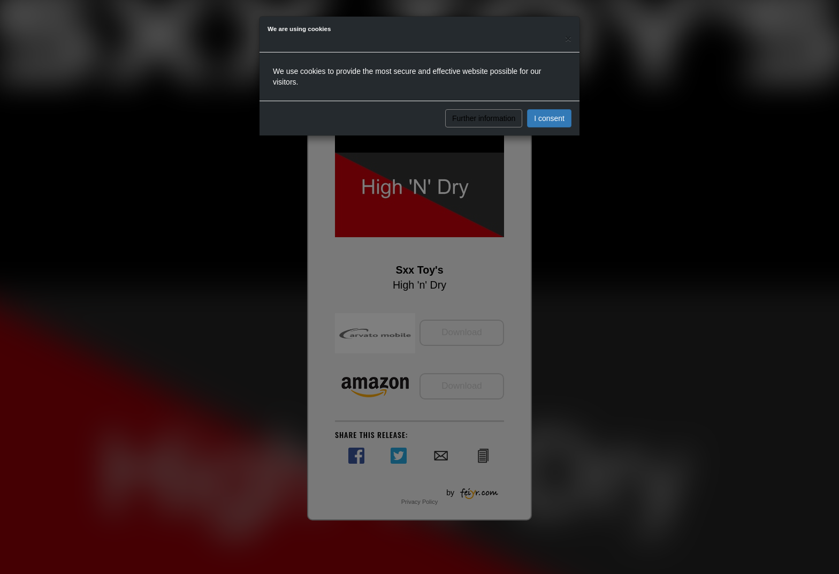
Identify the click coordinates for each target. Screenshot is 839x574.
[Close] (568, 38)
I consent (549, 118)
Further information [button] (483, 118)
